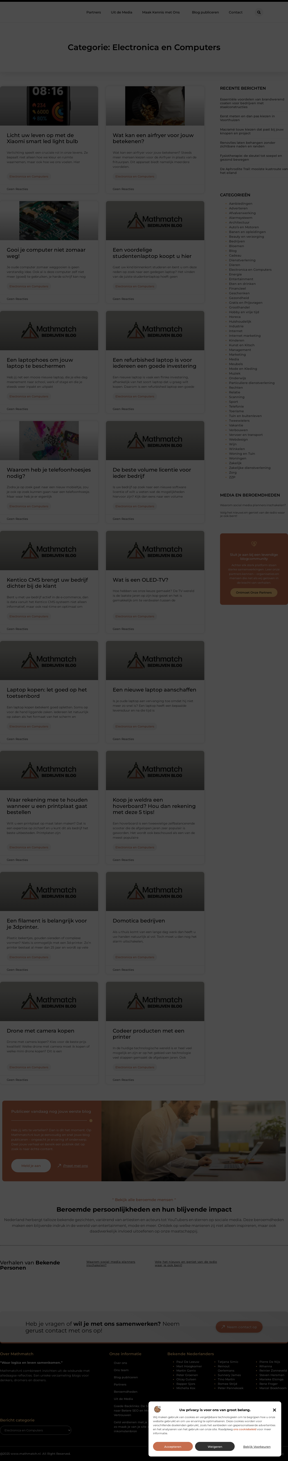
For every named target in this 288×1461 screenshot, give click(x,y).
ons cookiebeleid (244, 1441)
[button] (274, 1422)
